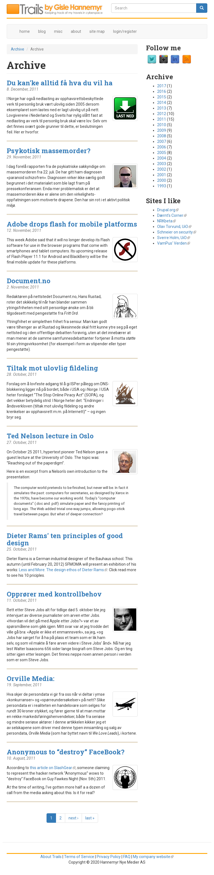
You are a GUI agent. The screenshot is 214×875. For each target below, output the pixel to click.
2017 (161, 86)
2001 (161, 175)
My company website (153, 856)
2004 (161, 158)
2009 (161, 130)
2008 (161, 136)
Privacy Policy (109, 856)
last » (89, 818)
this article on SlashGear (53, 767)
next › (73, 818)
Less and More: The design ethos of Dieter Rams (63, 570)
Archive (17, 49)
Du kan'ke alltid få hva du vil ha (60, 82)
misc (58, 31)
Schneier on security (176, 232)
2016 (161, 91)
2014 (161, 102)
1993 (161, 186)
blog (42, 31)
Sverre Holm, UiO (173, 237)
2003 (161, 163)
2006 (161, 147)
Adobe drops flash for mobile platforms (72, 224)
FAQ (126, 856)
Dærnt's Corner (172, 215)
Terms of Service (79, 856)
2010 (161, 125)
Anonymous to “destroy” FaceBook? (66, 751)
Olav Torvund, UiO (174, 226)
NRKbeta (166, 221)
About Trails (51, 856)
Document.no (28, 280)
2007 (161, 141)
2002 (161, 169)
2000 (161, 180)
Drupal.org (168, 210)
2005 (161, 152)
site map (97, 31)
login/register (125, 31)
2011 (161, 119)
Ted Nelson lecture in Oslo (50, 435)
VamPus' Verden (173, 243)
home (25, 31)
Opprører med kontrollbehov (54, 594)
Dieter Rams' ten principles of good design (65, 539)
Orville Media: (30, 678)
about (76, 31)
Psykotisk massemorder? (49, 150)
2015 (161, 97)
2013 (161, 108)
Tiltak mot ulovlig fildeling (52, 368)
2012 (161, 113)
